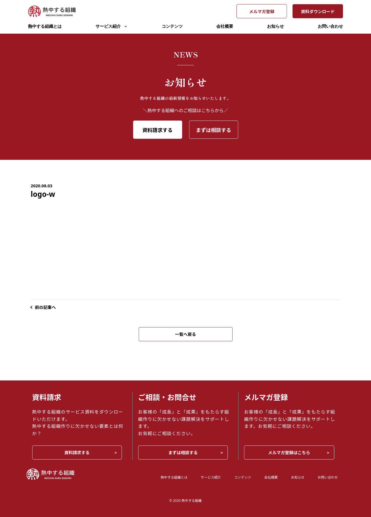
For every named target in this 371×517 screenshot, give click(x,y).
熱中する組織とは (45, 26)
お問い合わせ (330, 26)
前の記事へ (45, 307)
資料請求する (157, 130)
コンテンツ (172, 26)
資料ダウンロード (318, 11)
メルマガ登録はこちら (289, 452)
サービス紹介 (112, 26)
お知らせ (275, 26)
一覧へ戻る (185, 334)
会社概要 (224, 26)
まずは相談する (213, 130)
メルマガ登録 (261, 11)
